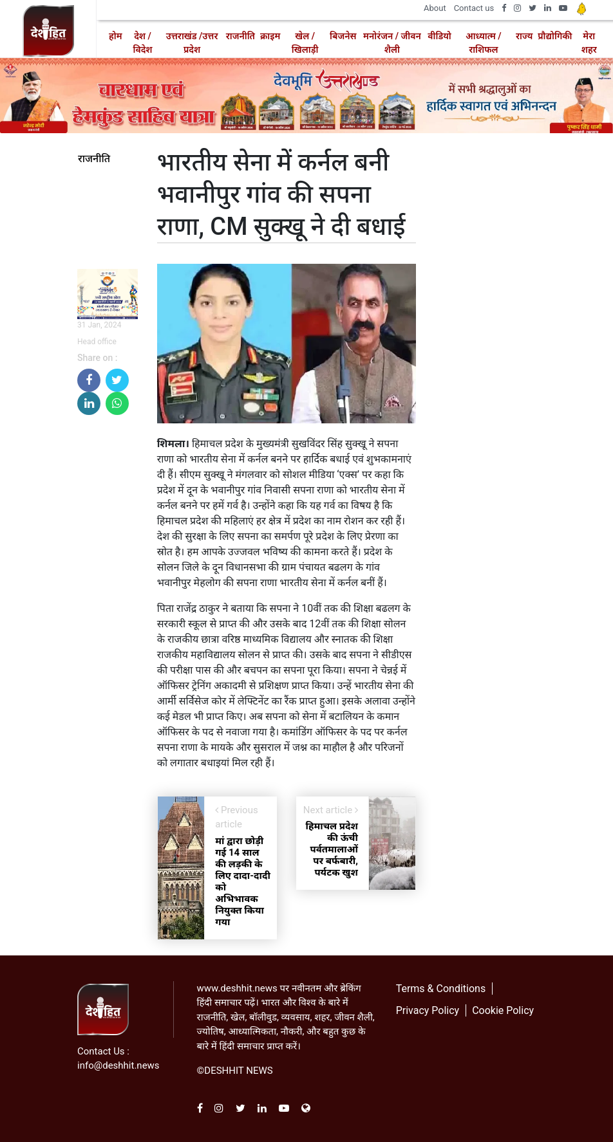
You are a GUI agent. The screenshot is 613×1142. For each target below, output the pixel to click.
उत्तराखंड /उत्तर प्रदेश (192, 43)
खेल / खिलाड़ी (305, 43)
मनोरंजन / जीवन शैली (392, 43)
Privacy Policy (428, 1010)
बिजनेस (343, 36)
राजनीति (240, 36)
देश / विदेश (143, 43)
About (435, 8)
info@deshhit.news (118, 1065)
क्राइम (270, 36)
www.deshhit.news (237, 988)
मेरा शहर (589, 43)
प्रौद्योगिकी (555, 36)
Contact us (474, 8)
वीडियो (439, 36)
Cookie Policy (503, 1010)
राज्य (524, 36)
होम (115, 36)
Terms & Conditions (441, 988)
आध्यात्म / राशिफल (483, 43)
